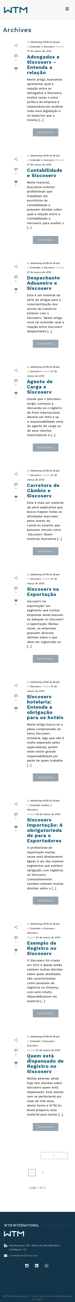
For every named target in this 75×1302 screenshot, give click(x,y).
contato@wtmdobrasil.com (23, 1255)
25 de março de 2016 (48, 937)
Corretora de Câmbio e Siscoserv (43, 491)
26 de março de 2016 (48, 814)
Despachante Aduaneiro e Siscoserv (43, 283)
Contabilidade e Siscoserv (44, 172)
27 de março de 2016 (39, 51)
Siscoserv (35, 371)
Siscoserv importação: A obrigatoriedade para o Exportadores (45, 830)
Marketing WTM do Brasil (45, 42)
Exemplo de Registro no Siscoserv (42, 948)
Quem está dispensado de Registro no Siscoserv (45, 1063)
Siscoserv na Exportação (43, 591)
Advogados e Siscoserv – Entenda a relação (43, 64)
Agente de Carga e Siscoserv (40, 387)
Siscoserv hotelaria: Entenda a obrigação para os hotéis (45, 707)
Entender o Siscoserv (42, 46)
